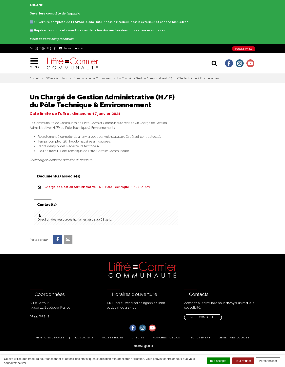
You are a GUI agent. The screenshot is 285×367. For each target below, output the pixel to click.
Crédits (138, 337)
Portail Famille (243, 48)
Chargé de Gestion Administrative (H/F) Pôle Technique (94, 187)
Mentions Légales (50, 337)
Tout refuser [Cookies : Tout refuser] (243, 360)
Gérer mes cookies (234, 337)
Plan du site (83, 337)
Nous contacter (203, 317)
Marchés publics (166, 337)
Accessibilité (112, 337)
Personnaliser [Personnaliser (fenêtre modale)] (268, 360)
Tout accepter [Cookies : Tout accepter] (218, 360)
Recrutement (199, 337)
